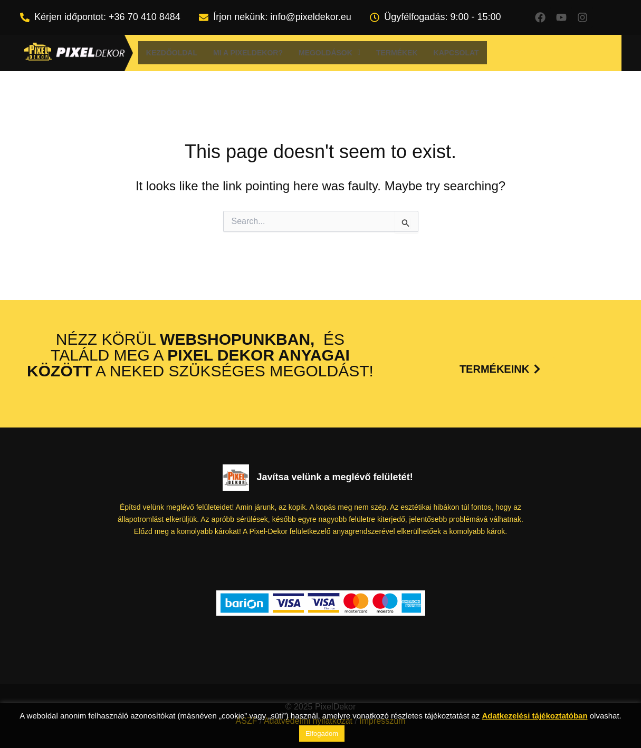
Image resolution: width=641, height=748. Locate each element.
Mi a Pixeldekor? (248, 52)
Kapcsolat (456, 52)
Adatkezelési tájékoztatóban (535, 715)
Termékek (397, 52)
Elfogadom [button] (321, 733)
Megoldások (329, 52)
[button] (329, 52)
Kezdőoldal (171, 52)
